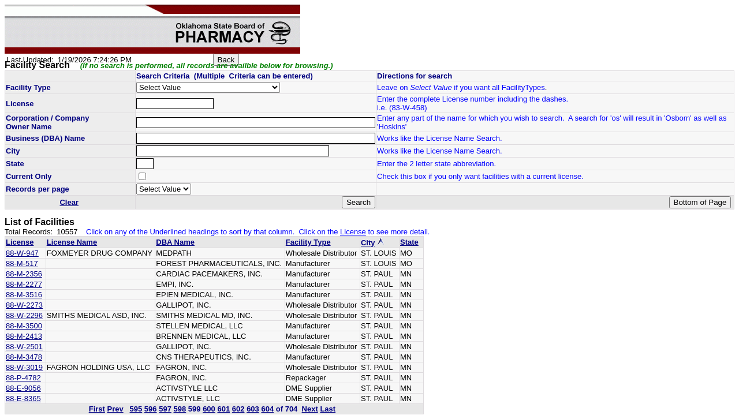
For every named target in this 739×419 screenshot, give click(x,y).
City (368, 242)
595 (136, 409)
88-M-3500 (24, 325)
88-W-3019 (24, 367)
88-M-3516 (24, 294)
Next (310, 409)
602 (238, 409)
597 (165, 409)
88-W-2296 (24, 315)
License (19, 242)
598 (180, 409)
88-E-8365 (23, 398)
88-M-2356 (24, 274)
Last (327, 409)
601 (223, 409)
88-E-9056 (23, 388)
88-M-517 (22, 263)
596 (150, 409)
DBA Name (175, 242)
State (409, 242)
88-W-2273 (24, 305)
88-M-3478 (24, 357)
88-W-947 (22, 253)
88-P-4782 (23, 377)
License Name (72, 242)
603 (253, 409)
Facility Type (308, 242)
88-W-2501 (24, 346)
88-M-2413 (24, 336)
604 (267, 409)
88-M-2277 (24, 284)
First (97, 409)
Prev (115, 409)
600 (209, 409)
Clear (69, 202)
